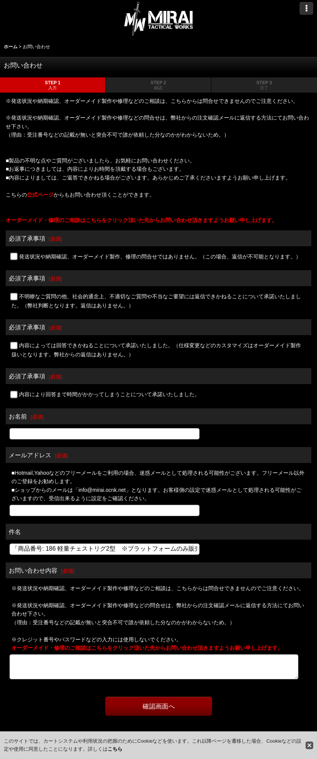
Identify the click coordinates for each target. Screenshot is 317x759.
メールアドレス (30, 455)
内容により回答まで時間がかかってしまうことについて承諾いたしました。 (109, 394)
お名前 (18, 416)
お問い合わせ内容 (33, 570)
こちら (115, 749)
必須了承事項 (27, 238)
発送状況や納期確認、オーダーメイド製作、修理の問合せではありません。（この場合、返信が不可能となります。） (160, 257)
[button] (306, 8)
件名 (15, 531)
